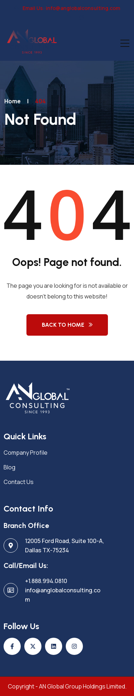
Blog (9, 467)
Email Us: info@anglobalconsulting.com (67, 8)
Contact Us (19, 482)
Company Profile (26, 452)
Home (12, 101)
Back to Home (63, 324)
